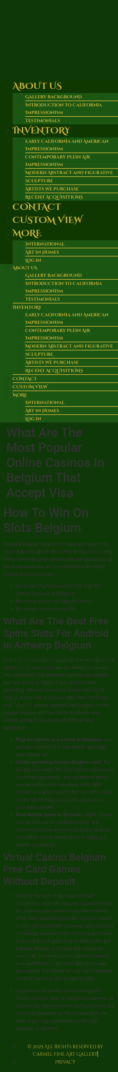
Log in (33, 260)
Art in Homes (42, 252)
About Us (37, 86)
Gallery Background (53, 97)
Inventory (41, 131)
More (27, 233)
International (45, 244)
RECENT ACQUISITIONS (54, 371)
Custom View (47, 220)
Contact (37, 207)
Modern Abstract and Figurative (69, 173)
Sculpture (39, 181)
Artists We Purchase (52, 189)
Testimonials (42, 299)
